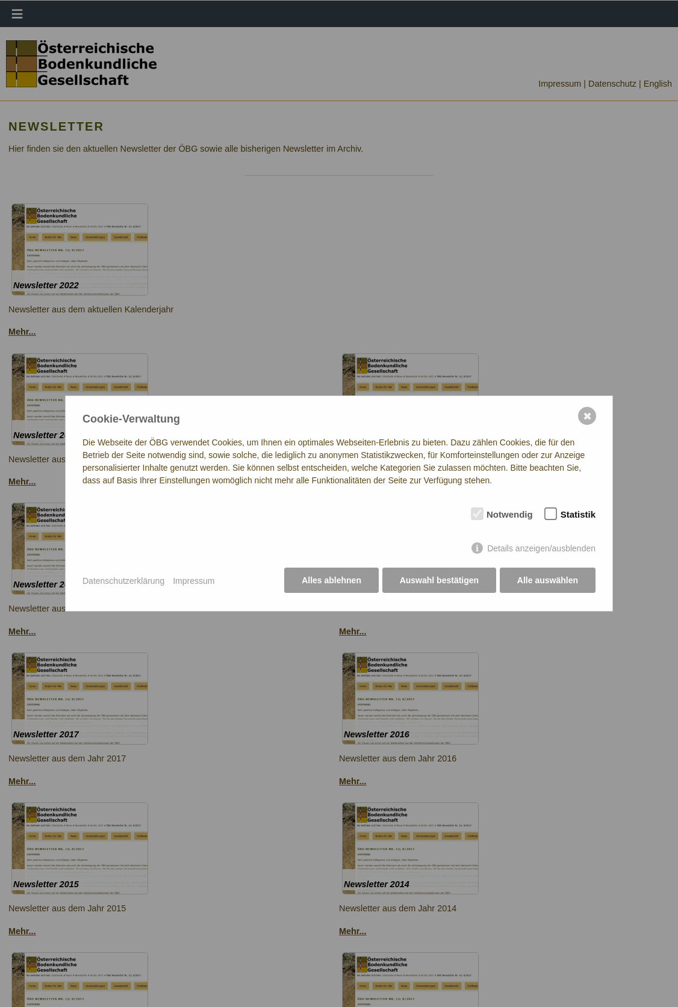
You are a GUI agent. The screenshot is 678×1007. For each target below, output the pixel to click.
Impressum (193, 581)
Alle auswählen (547, 581)
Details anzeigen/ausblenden (541, 549)
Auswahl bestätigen (438, 581)
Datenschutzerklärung (123, 581)
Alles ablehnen (330, 581)
